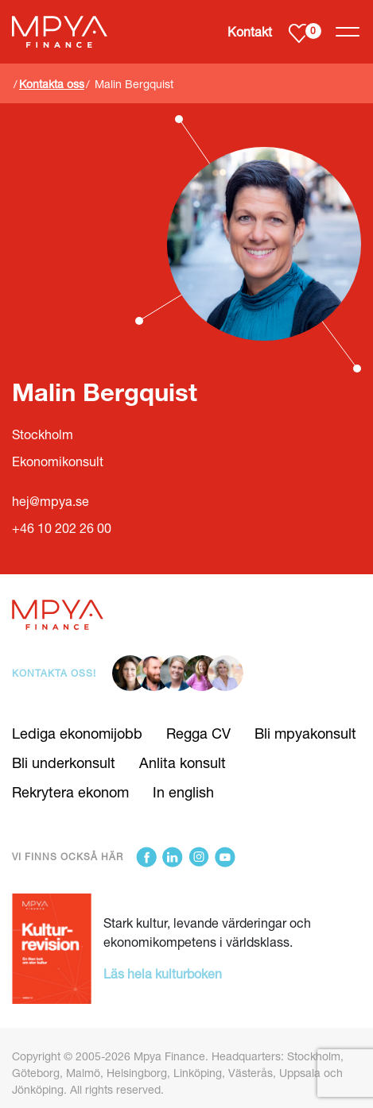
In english (183, 792)
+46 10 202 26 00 (61, 527)
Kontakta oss (51, 84)
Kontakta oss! (54, 673)
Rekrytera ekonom (70, 792)
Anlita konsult (182, 762)
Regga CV (198, 733)
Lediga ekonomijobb (77, 733)
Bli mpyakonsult (305, 733)
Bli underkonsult (63, 762)
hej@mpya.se (50, 500)
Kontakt (249, 31)
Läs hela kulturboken (162, 973)
